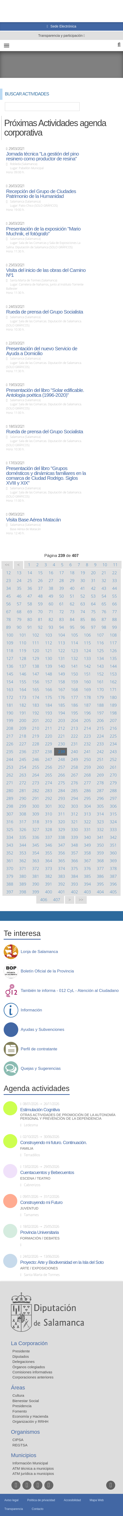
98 (104, 627)
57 (19, 604)
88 (114, 619)
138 (35, 666)
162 (113, 681)
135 (113, 658)
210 (35, 728)
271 (9, 783)
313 (87, 814)
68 (19, 611)
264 (35, 775)
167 (61, 689)
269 (100, 775)
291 (35, 798)
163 (9, 689)
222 (74, 736)
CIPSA (17, 1440)
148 (48, 674)
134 (100, 658)
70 (40, 611)
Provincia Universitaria (39, 1232)
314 (100, 814)
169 (87, 689)
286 (87, 790)
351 (113, 845)
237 (35, 751)
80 (29, 619)
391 (48, 884)
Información (31, 1010)
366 (74, 860)
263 (22, 775)
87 (104, 619)
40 (72, 588)
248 (61, 759)
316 (9, 821)
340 (87, 837)
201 (35, 720)
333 (113, 829)
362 (22, 860)
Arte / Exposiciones (39, 1268)
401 (61, 892)
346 (48, 845)
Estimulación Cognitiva (40, 1109)
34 (8, 588)
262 (9, 775)
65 (104, 604)
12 (8, 572)
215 (100, 728)
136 (9, 666)
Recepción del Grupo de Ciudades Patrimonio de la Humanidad (41, 194)
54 (104, 596)
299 (22, 806)
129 (35, 658)
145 (9, 674)
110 (22, 643)
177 (74, 697)
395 (100, 884)
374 (61, 868)
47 (29, 596)
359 (100, 853)
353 (22, 853)
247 (48, 759)
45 (8, 596)
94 (61, 627)
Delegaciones (23, 1361)
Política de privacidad (41, 1500)
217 (9, 736)
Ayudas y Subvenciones (42, 1029)
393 (74, 884)
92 (40, 627)
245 (22, 759)
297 (113, 798)
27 (50, 580)
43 (104, 588)
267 (74, 775)
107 (100, 635)
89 (8, 627)
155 (22, 681)
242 (100, 751)
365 (61, 860)
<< (7, 565)
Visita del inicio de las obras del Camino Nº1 (45, 272)
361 (9, 860)
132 (74, 658)
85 (82, 619)
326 (22, 829)
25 (29, 580)
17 (61, 572)
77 (114, 611)
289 (9, 798)
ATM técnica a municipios (33, 1468)
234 (113, 744)
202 (48, 720)
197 (100, 713)
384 (74, 876)
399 (35, 892)
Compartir (6, 916)
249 (74, 759)
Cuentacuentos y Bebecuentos (47, 1172)
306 (113, 806)
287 (100, 790)
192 (35, 713)
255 (35, 767)
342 (113, 837)
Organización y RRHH (30, 1421)
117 (113, 643)
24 (19, 580)
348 (74, 845)
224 (100, 736)
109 (9, 643)
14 (29, 572)
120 (35, 650)
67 (8, 611)
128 (22, 658)
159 (74, 681)
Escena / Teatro (35, 1178)
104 (61, 635)
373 (48, 868)
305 (100, 806)
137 (22, 666)
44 (114, 588)
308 (22, 814)
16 (50, 572)
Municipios (23, 1455)
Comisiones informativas (32, 1372)
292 (48, 798)
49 (50, 596)
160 (87, 681)
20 (93, 572)
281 (22, 790)
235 (9, 751)
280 (9, 790)
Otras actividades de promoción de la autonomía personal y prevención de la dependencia (67, 1116)
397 (9, 892)
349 (87, 845)
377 (100, 868)
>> (81, 899)
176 (61, 697)
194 (61, 713)
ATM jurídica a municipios (33, 1473)
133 (87, 658)
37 (40, 588)
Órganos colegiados (28, 1367)
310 (48, 814)
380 (22, 876)
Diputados (20, 1356)
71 (50, 611)
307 (9, 814)
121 (48, 650)
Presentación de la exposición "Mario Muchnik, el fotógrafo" (43, 231)
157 (48, 681)
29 (72, 580)
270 (113, 775)
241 (87, 751)
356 (61, 853)
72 (61, 611)
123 (74, 650)
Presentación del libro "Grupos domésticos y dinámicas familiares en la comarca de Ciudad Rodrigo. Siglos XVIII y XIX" (46, 475)
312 (74, 814)
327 (35, 829)
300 (35, 806)
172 (9, 697)
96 (82, 627)
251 (100, 759)
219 (35, 736)
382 (48, 876)
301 (48, 806)
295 (87, 798)
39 (61, 588)
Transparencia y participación (61, 35)
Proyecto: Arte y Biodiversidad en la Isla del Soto (62, 1262)
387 (113, 876)
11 (115, 564)
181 (9, 705)
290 (22, 798)
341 (100, 837)
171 (113, 689)
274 (48, 783)
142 (87, 666)
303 (74, 806)
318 (35, 821)
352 (9, 853)
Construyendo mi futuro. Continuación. (53, 1142)
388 (9, 884)
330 (74, 829)
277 (87, 783)
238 (48, 751)
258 (74, 767)
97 (93, 627)
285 (74, 790)
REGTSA (20, 1445)
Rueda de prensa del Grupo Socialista (44, 311)
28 (61, 580)
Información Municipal (30, 1463)
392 (61, 884)
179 (100, 697)
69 (29, 611)
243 (113, 751)
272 (22, 783)
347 (61, 845)
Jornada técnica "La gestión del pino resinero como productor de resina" (42, 156)
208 (9, 728)
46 (19, 596)
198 (113, 713)
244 (9, 759)
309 (35, 814)
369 (113, 860)
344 (22, 845)
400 (48, 892)
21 (104, 572)
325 (9, 829)
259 (87, 767)
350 (100, 845)
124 (87, 650)
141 (74, 666)
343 (9, 845)
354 (35, 853)
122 (61, 650)
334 (9, 837)
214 (87, 728)
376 (87, 868)
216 (113, 728)
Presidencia (21, 1406)
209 (22, 728)
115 (87, 643)
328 (48, 829)
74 (82, 611)
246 (35, 759)
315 (113, 814)
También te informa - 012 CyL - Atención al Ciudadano (70, 991)
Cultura (18, 1395)
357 (74, 853)
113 (61, 643)
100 (9, 635)
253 (9, 767)
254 (22, 767)
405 (113, 892)
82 (50, 619)
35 (19, 588)
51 (72, 596)
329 (61, 829)
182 (22, 705)
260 (100, 767)
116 (100, 643)
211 (48, 728)
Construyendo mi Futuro (41, 1202)
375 (74, 868)
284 (61, 790)
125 (100, 650)
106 (87, 635)
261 (113, 767)
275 (61, 783)
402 (74, 892)
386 (100, 876)
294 (74, 798)
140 (61, 666)
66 (114, 604)
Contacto (37, 1509)
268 (87, 775)
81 (40, 619)
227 (22, 744)
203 (61, 720)
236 (22, 751)
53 (93, 596)
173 (22, 697)
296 (100, 798)
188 (100, 705)
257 (61, 767)
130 (48, 658)
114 (74, 643)
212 (61, 728)
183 (35, 705)
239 (61, 751)
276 (74, 783)
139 (48, 666)
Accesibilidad (72, 1500)
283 (48, 790)
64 (93, 604)
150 (74, 674)
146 (22, 674)
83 (61, 619)
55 (114, 596)
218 (22, 736)
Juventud (29, 1208)
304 (87, 806)
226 (9, 744)
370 (9, 868)
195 (74, 713)
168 (74, 689)
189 (113, 705)
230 (61, 744)
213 (74, 728)
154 (9, 681)
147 (35, 674)
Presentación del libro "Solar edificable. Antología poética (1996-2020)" (45, 392)
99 (114, 627)
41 (82, 588)
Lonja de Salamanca (39, 952)
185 (61, 705)
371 (22, 868)
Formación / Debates (40, 1238)
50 (61, 596)
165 (35, 689)
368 (100, 860)
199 (9, 720)
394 (87, 884)
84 (72, 619)
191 (22, 713)
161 (100, 681)
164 (22, 689)
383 (61, 876)
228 (35, 744)
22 (114, 572)
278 (100, 783)
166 (48, 689)
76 (104, 611)
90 (19, 627)
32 (104, 580)
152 (100, 674)
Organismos (25, 1432)
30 (82, 580)
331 (87, 829)
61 (61, 604)
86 (93, 619)
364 (48, 860)
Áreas (18, 1388)
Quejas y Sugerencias (41, 1068)
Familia (26, 1148)
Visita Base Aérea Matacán (33, 519)
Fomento (19, 1411)
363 (35, 860)
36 (29, 588)
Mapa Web (97, 1500)
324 (113, 821)
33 (114, 580)
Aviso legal (11, 1500)
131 (61, 658)
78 (8, 619)
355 (48, 853)
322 (87, 821)
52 (82, 596)
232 (87, 744)
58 (29, 604)
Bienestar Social (25, 1401)
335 (22, 837)
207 (113, 720)
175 (48, 697)
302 (61, 806)
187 (87, 705)
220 (48, 736)
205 (87, 720)
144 (113, 666)
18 (72, 572)
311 (61, 814)
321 (74, 821)
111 (35, 643)
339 (74, 837)
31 (93, 580)
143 (100, 666)
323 (100, 821)
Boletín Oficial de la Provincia (47, 971)
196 (87, 713)
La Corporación (29, 1343)
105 (74, 635)
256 (48, 767)
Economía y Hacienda (30, 1416)
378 (113, 868)
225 (113, 736)
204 (74, 720)
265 (48, 775)
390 (35, 884)
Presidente (21, 1351)
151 (87, 674)
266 (61, 775)
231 (74, 744)
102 (35, 635)
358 (87, 853)
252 (113, 759)
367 (87, 860)
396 (113, 884)
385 (87, 876)
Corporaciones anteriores (32, 1377)
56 (8, 604)
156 (35, 681)
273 (35, 783)
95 (72, 627)
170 (100, 689)
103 (48, 635)
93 (50, 627)
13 (19, 572)
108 (113, 635)
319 (48, 821)
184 (48, 705)
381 (35, 876)
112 (48, 643)
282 (35, 790)
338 (61, 837)
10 (105, 564)
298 (9, 806)
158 (61, 681)
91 (29, 627)
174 (35, 697)
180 (113, 697)
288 (113, 790)
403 (87, 892)
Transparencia (13, 1509)
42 (93, 588)
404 (100, 892)
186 (74, 705)
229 (48, 744)
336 (35, 837)
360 (113, 853)
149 (61, 674)
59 (40, 604)
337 (48, 837)
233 (100, 744)
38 (50, 588)
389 (22, 884)
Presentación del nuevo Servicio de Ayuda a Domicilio (41, 351)
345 (35, 845)
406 (43, 899)
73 (72, 611)
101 (22, 635)
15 (40, 572)
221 (61, 736)
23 (8, 580)
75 (93, 611)
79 (19, 619)
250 (87, 759)
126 (113, 650)
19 (82, 572)
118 (9, 650)
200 (22, 720)
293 (61, 798)
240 (74, 751)
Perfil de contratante (39, 1049)
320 (61, 821)
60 (50, 604)
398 (22, 892)
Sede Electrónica (62, 26)
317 (22, 821)
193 (48, 713)
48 (40, 596)
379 (9, 876)
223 (87, 736)
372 (35, 868)
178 (87, 697)
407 (56, 899)
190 (9, 713)
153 (113, 674)
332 (100, 829)
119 (22, 650)
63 (82, 604)
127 (9, 658)
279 (113, 783)
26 (40, 580)
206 (100, 720)
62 (72, 604)
